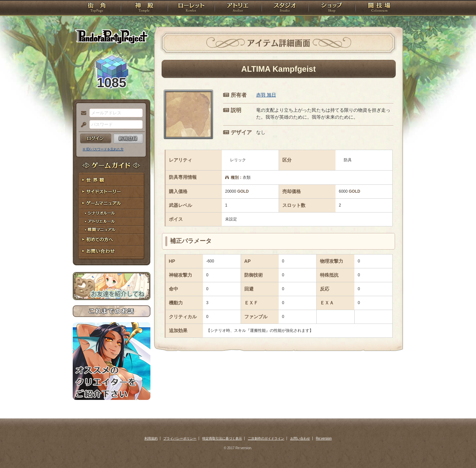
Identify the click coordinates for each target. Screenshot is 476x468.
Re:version (324, 438)
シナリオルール (111, 213)
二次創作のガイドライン (266, 438)
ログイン (95, 138)
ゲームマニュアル (111, 203)
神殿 (144, 8)
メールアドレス (82, 113)
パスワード (82, 125)
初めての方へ (111, 240)
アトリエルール (111, 221)
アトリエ (238, 8)
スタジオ (284, 8)
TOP (97, 8)
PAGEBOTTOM (459, 449)
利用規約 (151, 438)
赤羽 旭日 (266, 95)
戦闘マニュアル (111, 230)
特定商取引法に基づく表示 (222, 438)
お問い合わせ (111, 251)
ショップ (331, 8)
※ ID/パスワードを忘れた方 (103, 149)
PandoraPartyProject (111, 36)
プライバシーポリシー (179, 438)
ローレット (191, 8)
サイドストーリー (111, 192)
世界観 (111, 180)
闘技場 (379, 8)
